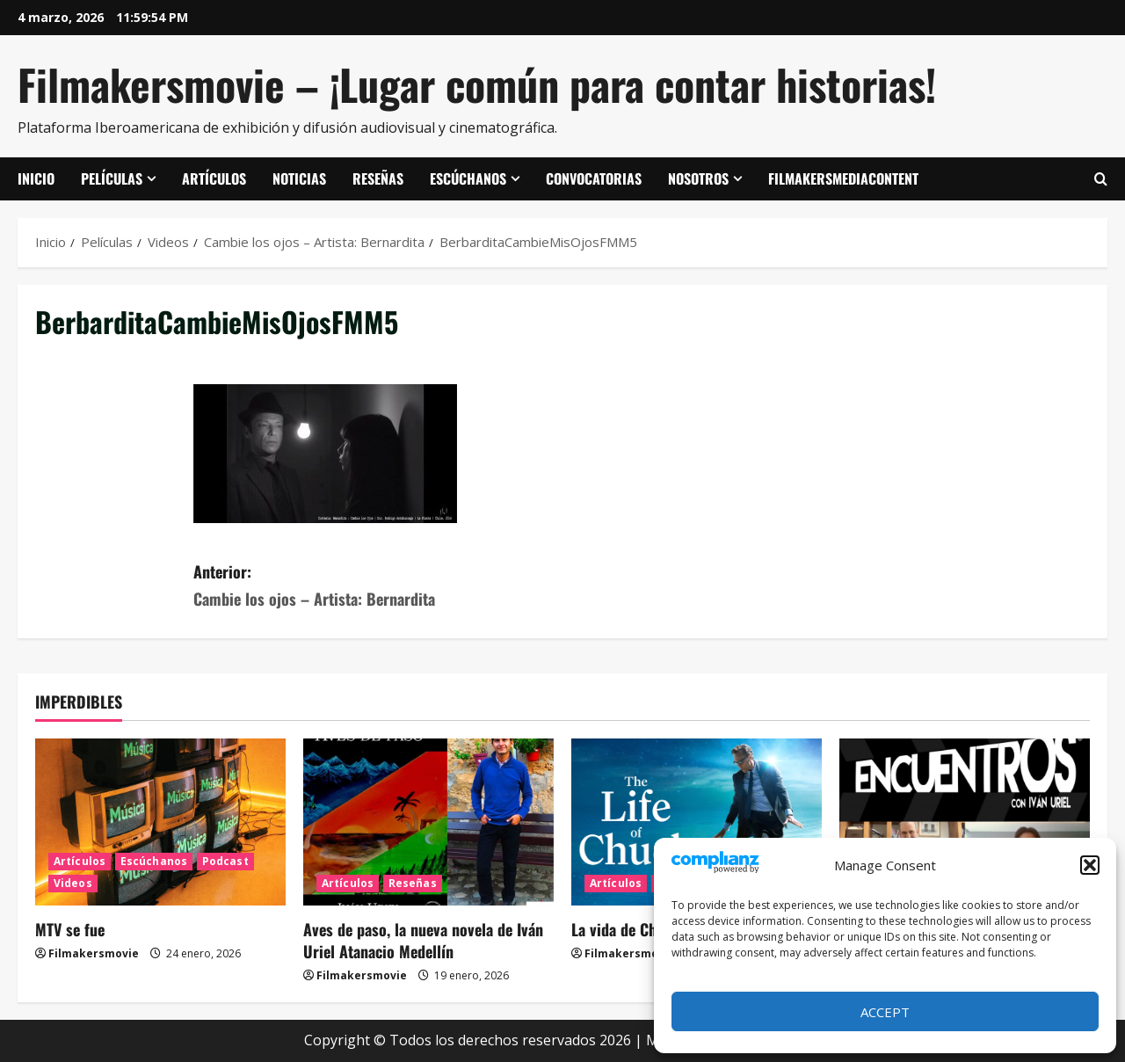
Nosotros (698, 178)
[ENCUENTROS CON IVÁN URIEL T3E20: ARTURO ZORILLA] (964, 822)
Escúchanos (468, 178)
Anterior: (377, 586)
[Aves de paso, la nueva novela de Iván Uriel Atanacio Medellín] (428, 822)
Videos (73, 883)
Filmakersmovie (93, 953)
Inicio (36, 178)
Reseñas (377, 178)
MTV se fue (70, 929)
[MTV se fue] (160, 822)
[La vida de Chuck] (696, 822)
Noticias (299, 178)
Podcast (225, 861)
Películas (111, 178)
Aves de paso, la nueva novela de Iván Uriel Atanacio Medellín (423, 940)
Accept (885, 1012)
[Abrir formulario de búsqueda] (1100, 179)
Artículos (214, 178)
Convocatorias (594, 178)
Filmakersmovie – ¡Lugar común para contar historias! (477, 84)
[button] (1090, 865)
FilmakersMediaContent (843, 178)
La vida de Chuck (625, 929)
